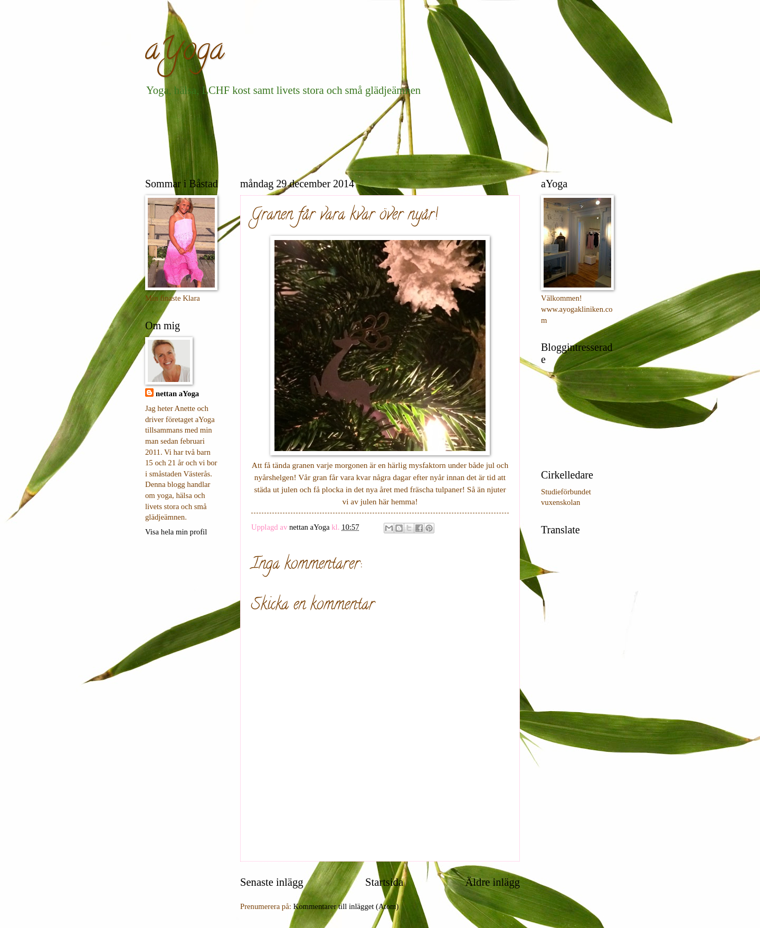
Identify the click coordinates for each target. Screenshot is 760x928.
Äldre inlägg (492, 882)
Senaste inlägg (271, 882)
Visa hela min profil (176, 532)
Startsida (384, 882)
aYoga (184, 52)
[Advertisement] (337, 135)
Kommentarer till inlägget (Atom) (346, 906)
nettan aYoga (177, 393)
